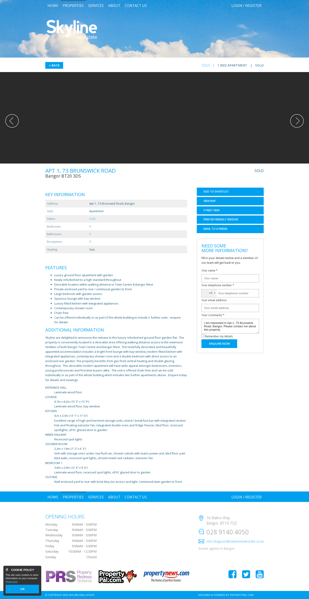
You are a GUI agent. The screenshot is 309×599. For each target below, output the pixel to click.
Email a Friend (215, 229)
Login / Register (246, 5)
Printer (220, 219)
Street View (211, 210)
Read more (12, 582)
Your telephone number (217, 285)
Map (209, 201)
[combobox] (209, 293)
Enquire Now (219, 344)
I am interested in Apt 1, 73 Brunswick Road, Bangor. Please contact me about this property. (230, 326)
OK (22, 589)
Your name (209, 270)
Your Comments (212, 315)
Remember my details (219, 336)
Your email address (214, 300)
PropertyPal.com (241, 595)
